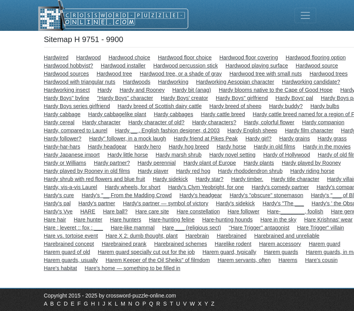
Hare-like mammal (133, 228)
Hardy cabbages (173, 114)
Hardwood (88, 57)
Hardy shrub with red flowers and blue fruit (94, 179)
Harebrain (197, 236)
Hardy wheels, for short (133, 187)
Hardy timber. (247, 179)
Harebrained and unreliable (286, 236)
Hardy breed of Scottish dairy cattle (160, 106)
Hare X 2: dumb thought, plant (141, 236)
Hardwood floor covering (248, 57)
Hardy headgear (107, 147)
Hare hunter (88, 219)
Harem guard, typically (229, 252)
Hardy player (153, 171)
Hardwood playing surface (256, 66)
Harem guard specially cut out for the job (146, 252)
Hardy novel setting (232, 155)
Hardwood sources (66, 74)
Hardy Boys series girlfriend (77, 106)
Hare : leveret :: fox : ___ (73, 228)
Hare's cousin (321, 260)
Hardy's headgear (201, 195)
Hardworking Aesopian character (235, 82)
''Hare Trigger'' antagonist (259, 228)
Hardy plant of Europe (209, 163)
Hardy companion (323, 122)
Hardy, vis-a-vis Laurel (70, 187)
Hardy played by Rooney (311, 163)
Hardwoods (137, 82)
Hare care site (152, 211)
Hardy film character (309, 130)
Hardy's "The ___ (283, 203)
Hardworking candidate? (311, 82)
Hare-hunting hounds (227, 219)
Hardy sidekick (170, 179)
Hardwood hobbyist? (68, 66)
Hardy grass (332, 138)
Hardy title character (295, 179)
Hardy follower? (62, 138)
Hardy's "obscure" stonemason (266, 195)
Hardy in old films (274, 147)
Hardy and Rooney (142, 90)
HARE (87, 211)
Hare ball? (115, 211)
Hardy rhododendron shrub (250, 171)
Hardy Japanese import (72, 155)
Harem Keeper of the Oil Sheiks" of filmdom (157, 260)
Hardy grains (294, 138)
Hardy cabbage (62, 114)
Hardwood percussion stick (185, 66)
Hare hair (55, 219)
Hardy (104, 90)
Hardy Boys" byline (67, 98)
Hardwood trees (329, 74)
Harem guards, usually (71, 260)
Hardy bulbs (324, 106)
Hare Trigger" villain (320, 228)
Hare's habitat (60, 268)
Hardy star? (210, 179)
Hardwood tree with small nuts (265, 74)
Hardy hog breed (189, 147)
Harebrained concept (69, 244)
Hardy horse (231, 147)
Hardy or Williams (65, 163)
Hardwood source (317, 66)
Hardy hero (147, 147)
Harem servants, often (244, 260)
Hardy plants (259, 163)
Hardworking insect (67, 90)
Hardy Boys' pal (294, 98)
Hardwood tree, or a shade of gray (181, 74)
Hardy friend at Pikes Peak (206, 138)
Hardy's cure (59, 195)
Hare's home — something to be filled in (132, 268)
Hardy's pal (57, 203)
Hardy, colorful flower (269, 122)
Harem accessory (280, 244)
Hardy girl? (259, 138)
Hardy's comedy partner (280, 187)
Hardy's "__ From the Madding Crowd (127, 195)
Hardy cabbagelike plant (117, 114)
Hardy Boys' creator (184, 98)
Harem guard (324, 244)
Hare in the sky (278, 219)
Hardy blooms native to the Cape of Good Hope (276, 90)
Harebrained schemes (180, 244)
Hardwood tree (114, 74)
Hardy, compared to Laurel (76, 130)
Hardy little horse (127, 155)
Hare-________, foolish (295, 211)
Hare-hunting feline (172, 219)
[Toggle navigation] (305, 15)
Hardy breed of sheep (235, 106)
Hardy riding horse (312, 171)
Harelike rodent (233, 244)
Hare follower (243, 211)
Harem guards (281, 252)
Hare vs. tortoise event (71, 236)
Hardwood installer (123, 66)
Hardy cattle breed (223, 114)
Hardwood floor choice (185, 57)
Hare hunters (125, 219)
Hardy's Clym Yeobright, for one (206, 187)
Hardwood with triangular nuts (79, 82)
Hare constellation (198, 211)
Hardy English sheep (252, 130)
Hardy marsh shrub (179, 155)
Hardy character (101, 122)
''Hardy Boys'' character (125, 98)
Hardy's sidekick (235, 203)
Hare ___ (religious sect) (191, 228)
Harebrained (232, 236)
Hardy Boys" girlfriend (242, 98)
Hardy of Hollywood (286, 155)
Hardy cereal (59, 122)
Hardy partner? (112, 163)
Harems (287, 260)
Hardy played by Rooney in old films (87, 171)
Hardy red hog (193, 171)
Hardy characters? (214, 122)
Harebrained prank (124, 244)
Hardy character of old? (156, 122)
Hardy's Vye (58, 211)
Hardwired (56, 57)
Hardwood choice (129, 57)
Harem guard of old (67, 252)
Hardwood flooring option (316, 57)
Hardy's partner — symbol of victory (165, 203)
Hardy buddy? (286, 106)
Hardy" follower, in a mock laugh (127, 138)
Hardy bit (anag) (191, 90)
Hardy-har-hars (62, 147)
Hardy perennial (156, 163)
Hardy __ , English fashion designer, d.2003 (167, 130)
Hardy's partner (96, 203)
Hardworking (173, 82)
